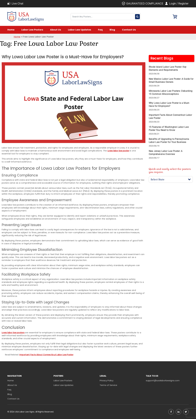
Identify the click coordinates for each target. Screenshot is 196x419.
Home (10, 29)
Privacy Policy (106, 380)
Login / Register (179, 3)
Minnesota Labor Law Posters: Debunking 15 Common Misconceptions (171, 92)
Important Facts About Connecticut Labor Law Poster (46, 354)
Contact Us (129, 29)
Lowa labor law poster (118, 150)
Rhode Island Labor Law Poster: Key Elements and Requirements (167, 68)
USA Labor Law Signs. (25, 411)
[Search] (103, 16)
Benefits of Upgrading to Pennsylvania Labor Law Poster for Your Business (169, 140)
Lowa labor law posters (13, 332)
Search (137, 16)
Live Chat (17, 3)
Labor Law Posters (32, 29)
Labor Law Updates (79, 29)
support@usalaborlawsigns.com (163, 380)
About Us (55, 29)
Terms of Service (108, 385)
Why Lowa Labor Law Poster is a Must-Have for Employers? (169, 104)
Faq (100, 29)
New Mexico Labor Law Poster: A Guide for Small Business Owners (171, 80)
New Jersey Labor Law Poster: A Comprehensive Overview (165, 152)
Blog (112, 29)
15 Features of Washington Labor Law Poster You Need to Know (169, 128)
